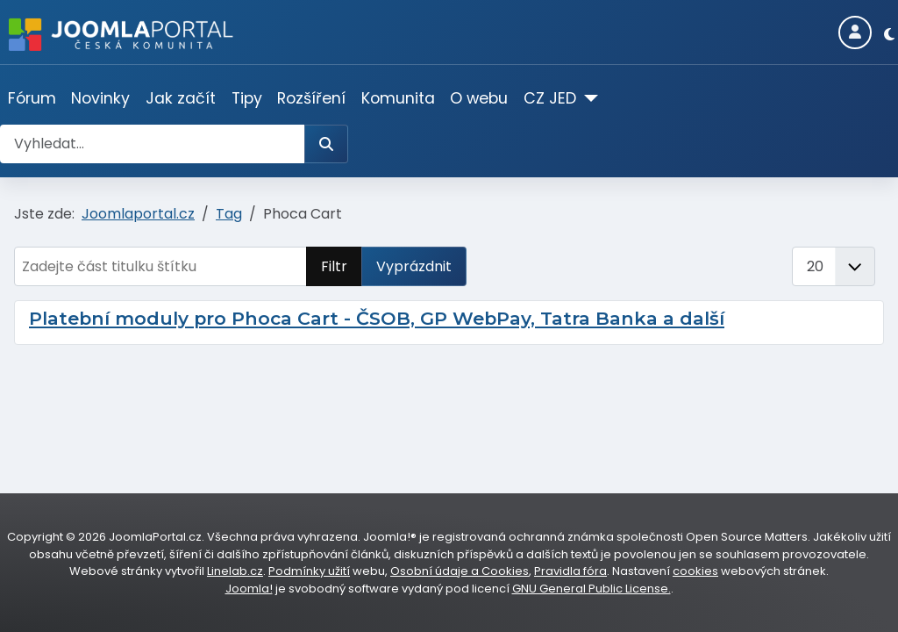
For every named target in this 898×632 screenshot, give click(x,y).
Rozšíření (311, 98)
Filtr (334, 266)
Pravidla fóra (570, 571)
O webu (479, 98)
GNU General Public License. (591, 588)
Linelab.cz (235, 571)
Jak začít (181, 98)
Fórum (32, 98)
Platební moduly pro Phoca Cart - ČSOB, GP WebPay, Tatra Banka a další (376, 318)
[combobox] (152, 144)
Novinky (100, 98)
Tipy (247, 98)
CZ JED (550, 98)
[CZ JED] (587, 98)
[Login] (855, 32)
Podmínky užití (309, 571)
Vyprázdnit (414, 266)
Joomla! (249, 588)
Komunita (398, 98)
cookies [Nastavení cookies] (695, 571)
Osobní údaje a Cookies (459, 571)
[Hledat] (326, 144)
